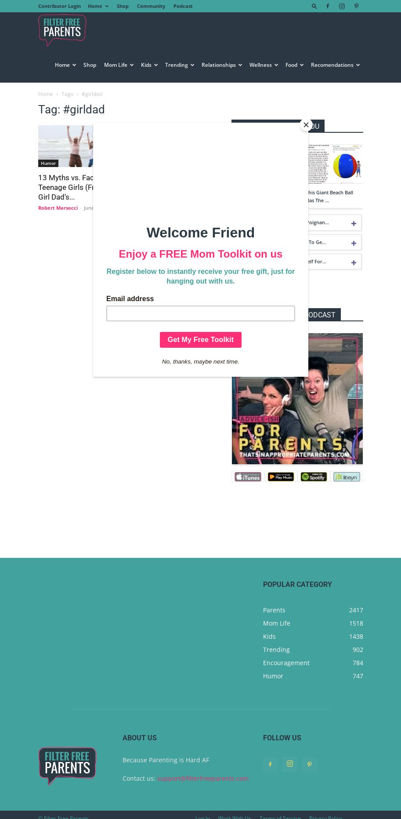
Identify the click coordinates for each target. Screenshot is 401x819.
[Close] (306, 124)
